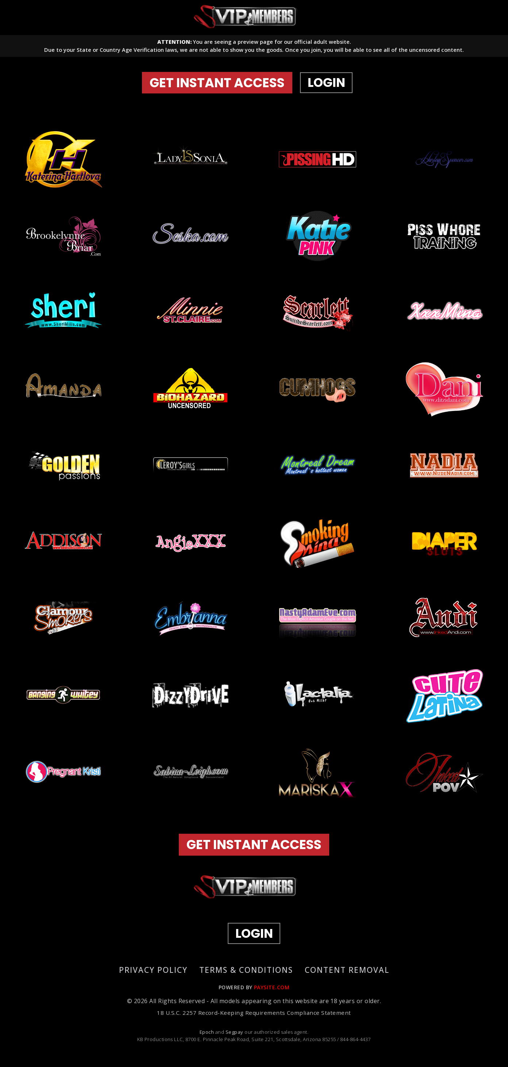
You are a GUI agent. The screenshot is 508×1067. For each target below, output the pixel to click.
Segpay (235, 1038)
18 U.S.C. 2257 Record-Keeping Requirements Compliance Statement (254, 1019)
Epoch (207, 1038)
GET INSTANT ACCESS (222, 85)
